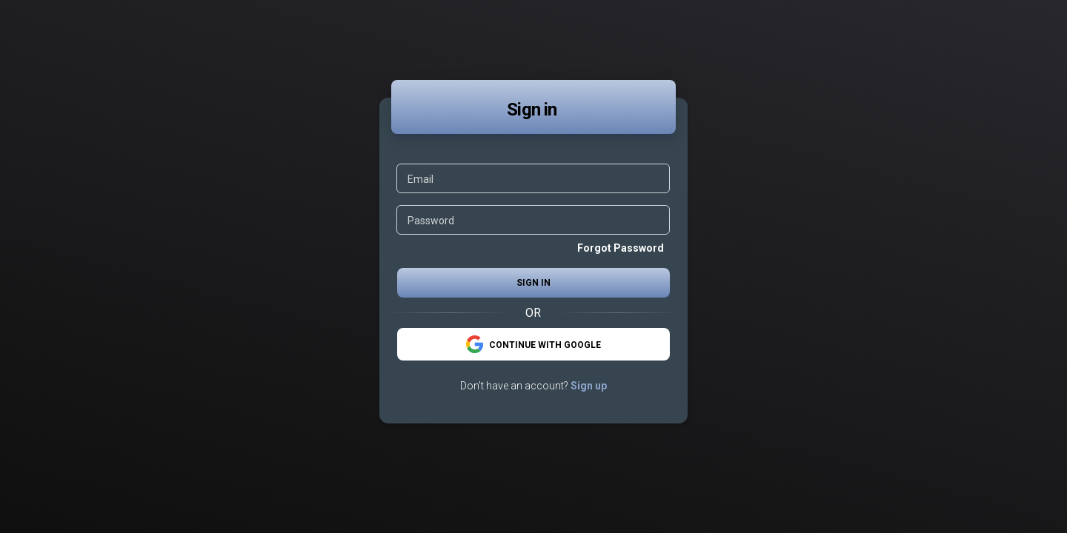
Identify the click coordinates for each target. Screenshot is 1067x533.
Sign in (533, 283)
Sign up (589, 386)
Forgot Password (620, 248)
